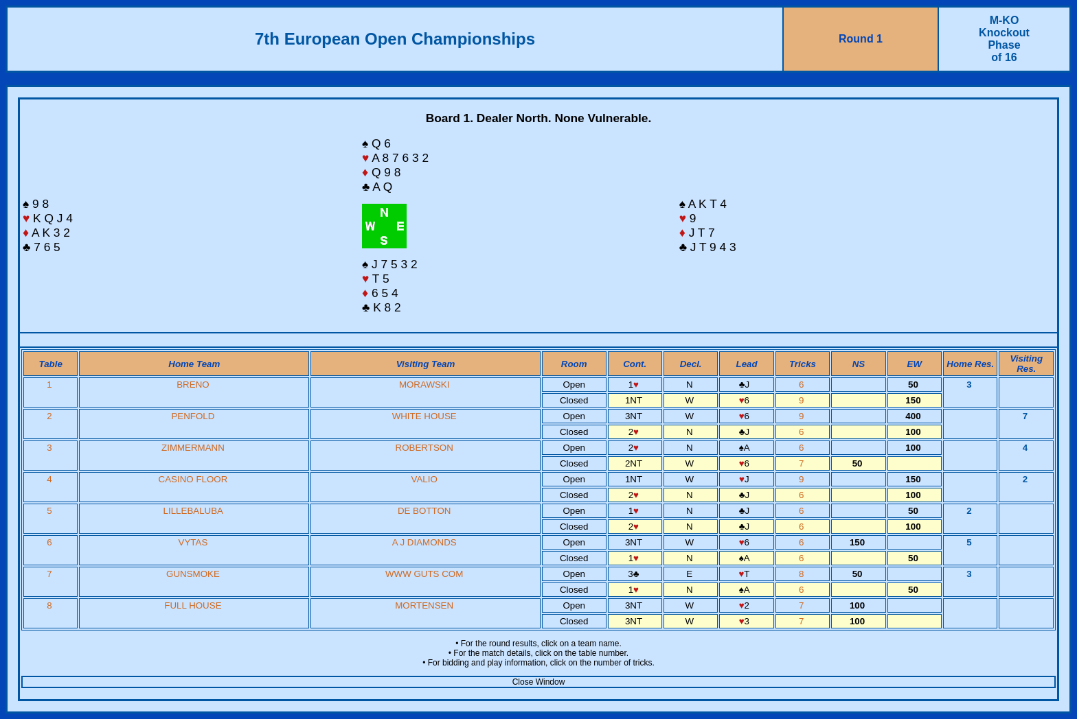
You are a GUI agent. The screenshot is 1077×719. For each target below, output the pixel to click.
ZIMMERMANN (193, 448)
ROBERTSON (424, 448)
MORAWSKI (424, 384)
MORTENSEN (424, 605)
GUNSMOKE (193, 574)
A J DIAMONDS (424, 542)
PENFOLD (192, 416)
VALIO (424, 479)
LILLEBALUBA (193, 511)
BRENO (193, 384)
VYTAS (193, 542)
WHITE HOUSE (424, 416)
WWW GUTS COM (424, 574)
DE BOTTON (424, 511)
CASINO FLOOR (193, 479)
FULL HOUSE (192, 605)
